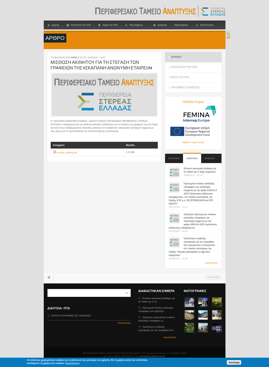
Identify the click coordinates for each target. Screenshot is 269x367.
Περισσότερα (124, 323)
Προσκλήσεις (181, 25)
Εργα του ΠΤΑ (180, 77)
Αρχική (53, 25)
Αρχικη (176, 56)
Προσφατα (174, 158)
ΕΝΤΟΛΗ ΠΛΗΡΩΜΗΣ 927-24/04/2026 (70, 315)
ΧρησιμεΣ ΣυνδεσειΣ (185, 87)
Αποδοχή (233, 363)
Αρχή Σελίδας (213, 277)
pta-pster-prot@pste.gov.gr (152, 356)
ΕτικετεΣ (210, 158)
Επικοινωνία (204, 25)
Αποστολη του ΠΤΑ (184, 66)
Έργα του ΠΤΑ (108, 25)
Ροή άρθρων (135, 25)
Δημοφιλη (192, 157)
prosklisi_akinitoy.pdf (67, 152)
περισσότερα (211, 263)
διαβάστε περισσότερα (193, 142)
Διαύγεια (160, 25)
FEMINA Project (193, 102)
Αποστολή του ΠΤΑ (79, 25)
